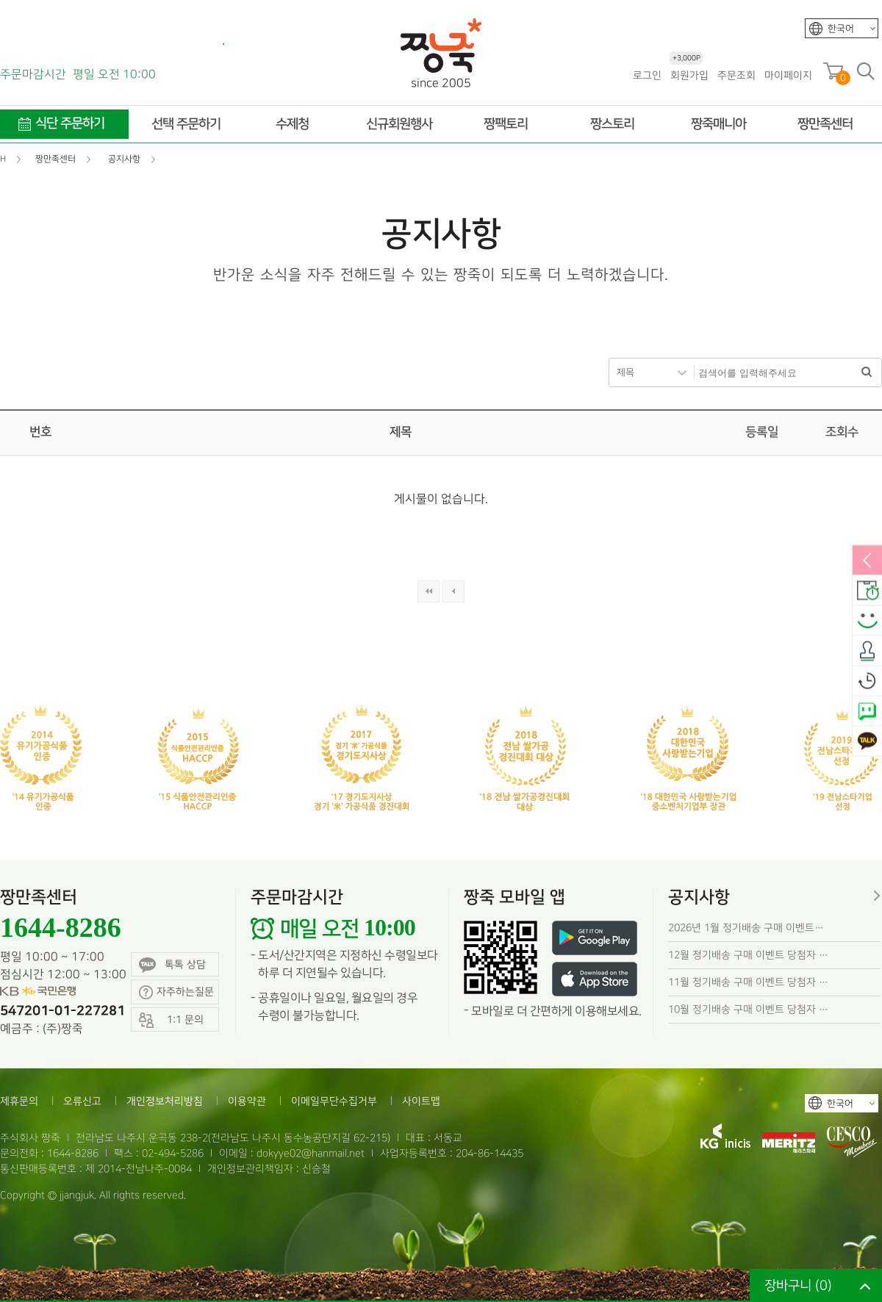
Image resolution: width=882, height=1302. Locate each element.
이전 (453, 591)
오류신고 (82, 1101)
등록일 (761, 432)
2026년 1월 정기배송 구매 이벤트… (746, 927)
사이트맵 (421, 1101)
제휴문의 (19, 1101)
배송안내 (867, 591)
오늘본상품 (867, 681)
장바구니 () (798, 1285)
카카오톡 (867, 742)
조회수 (841, 432)
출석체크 (867, 651)
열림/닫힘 (867, 561)
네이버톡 (867, 712)
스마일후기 (867, 621)
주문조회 (736, 75)
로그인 (647, 75)
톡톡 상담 (172, 965)
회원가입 (689, 74)
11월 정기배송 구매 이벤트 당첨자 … (748, 982)
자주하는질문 (176, 992)
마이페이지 (788, 75)
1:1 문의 (171, 1020)
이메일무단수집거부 (334, 1101)
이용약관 (247, 1101)
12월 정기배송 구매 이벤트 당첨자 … (748, 954)
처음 (428, 591)
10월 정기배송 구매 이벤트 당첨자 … (748, 1009)
